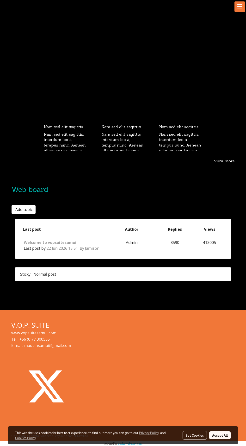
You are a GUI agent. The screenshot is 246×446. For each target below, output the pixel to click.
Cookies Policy (25, 437)
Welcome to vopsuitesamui (50, 242)
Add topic (23, 209)
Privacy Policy (149, 432)
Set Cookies (195, 435)
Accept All (220, 435)
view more (224, 161)
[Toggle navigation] (239, 6)
